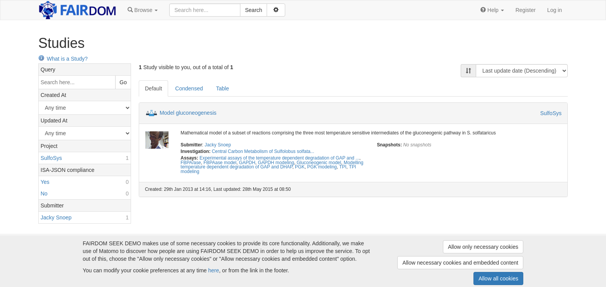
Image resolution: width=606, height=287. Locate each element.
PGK (300, 167)
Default (153, 88)
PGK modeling (322, 167)
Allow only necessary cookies (483, 247)
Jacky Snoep (217, 145)
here (213, 270)
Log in (554, 10)
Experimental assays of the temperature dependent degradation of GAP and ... (279, 158)
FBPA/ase (190, 162)
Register (526, 10)
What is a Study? (63, 59)
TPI (343, 167)
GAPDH (247, 162)
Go (123, 82)
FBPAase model (220, 162)
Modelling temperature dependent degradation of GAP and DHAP (271, 165)
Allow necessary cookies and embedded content (460, 263)
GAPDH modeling (276, 162)
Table (222, 88)
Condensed (189, 88)
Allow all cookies (498, 278)
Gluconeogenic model (319, 162)
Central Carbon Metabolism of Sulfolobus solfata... (263, 151)
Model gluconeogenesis (188, 113)
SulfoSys (551, 113)
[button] (142, 10)
